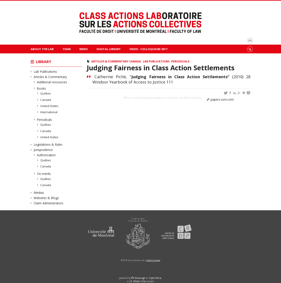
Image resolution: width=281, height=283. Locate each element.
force (140, 277)
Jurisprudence (43, 150)
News (83, 49)
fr (250, 40)
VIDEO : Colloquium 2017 (148, 49)
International (48, 112)
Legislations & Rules (48, 144)
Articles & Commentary (50, 77)
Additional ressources (52, 82)
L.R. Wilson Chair (138, 281)
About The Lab (42, 49)
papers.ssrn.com (222, 99)
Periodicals (44, 120)
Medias (39, 192)
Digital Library (109, 49)
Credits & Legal (153, 260)
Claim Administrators (48, 203)
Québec (45, 93)
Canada (45, 100)
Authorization (46, 155)
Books (41, 88)
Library (43, 61)
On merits (44, 174)
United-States (49, 106)
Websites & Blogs (46, 198)
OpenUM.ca (155, 277)
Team (66, 49)
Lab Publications (45, 71)
